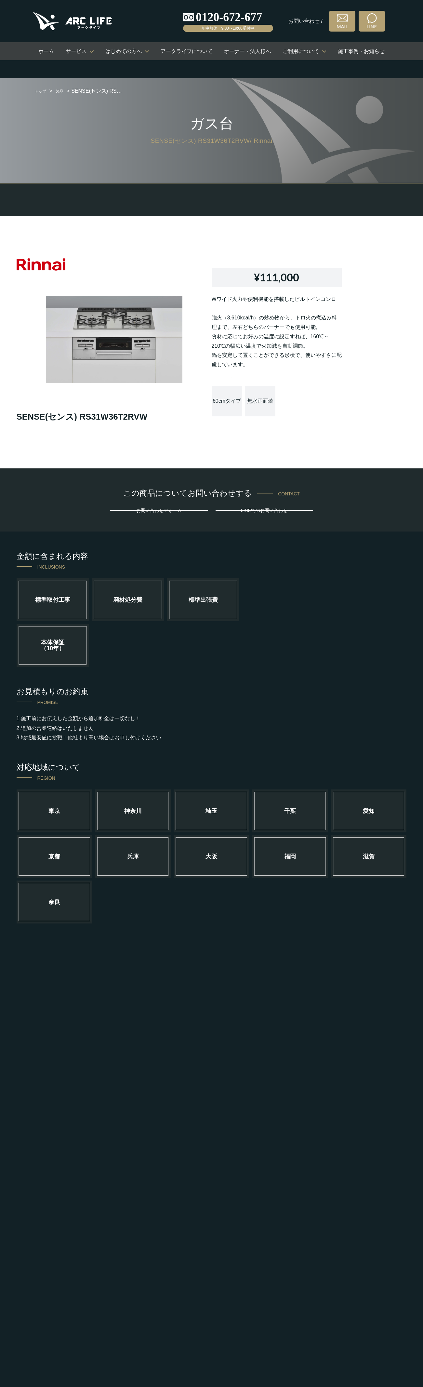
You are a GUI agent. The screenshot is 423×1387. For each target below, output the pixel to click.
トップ (42, 91)
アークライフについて (187, 51)
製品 (64, 91)
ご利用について (301, 51)
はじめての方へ (123, 51)
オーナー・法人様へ (247, 51)
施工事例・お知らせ (361, 51)
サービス (76, 51)
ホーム (46, 51)
